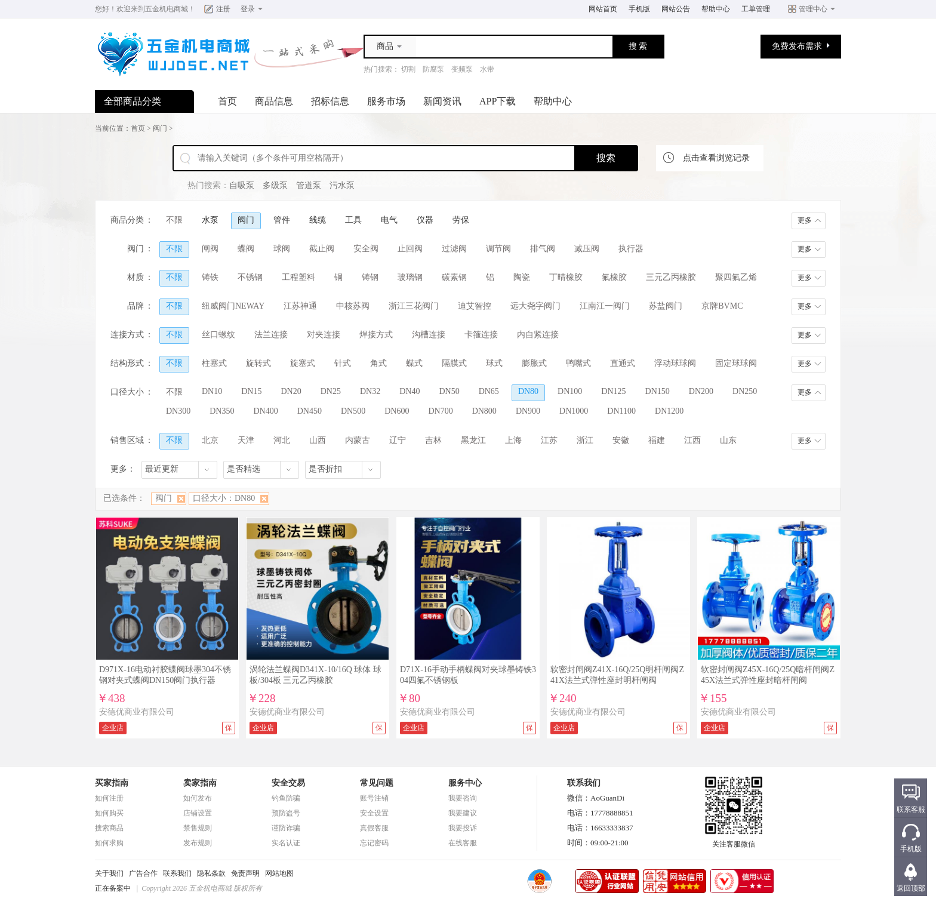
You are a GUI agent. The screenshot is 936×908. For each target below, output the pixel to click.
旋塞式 (302, 363)
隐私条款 (211, 873)
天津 (246, 440)
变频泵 (462, 69)
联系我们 (177, 873)
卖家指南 (200, 782)
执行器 (631, 248)
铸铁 (210, 277)
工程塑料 (298, 277)
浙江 (585, 440)
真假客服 (374, 828)
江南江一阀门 (605, 305)
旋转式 (258, 363)
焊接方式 (376, 334)
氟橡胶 (614, 277)
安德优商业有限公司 (136, 711)
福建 (656, 440)
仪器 (425, 220)
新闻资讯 (442, 101)
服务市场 (386, 101)
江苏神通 (300, 305)
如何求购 (109, 843)
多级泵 (275, 185)
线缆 (317, 220)
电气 (389, 220)
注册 (223, 9)
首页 (227, 101)
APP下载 (497, 101)
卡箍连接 (481, 334)
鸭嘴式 (578, 363)
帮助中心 (715, 9)
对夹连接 (323, 334)
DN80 (528, 391)
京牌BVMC (722, 305)
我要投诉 (462, 828)
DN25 (331, 391)
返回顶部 (911, 888)
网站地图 (279, 873)
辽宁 (397, 440)
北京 (210, 440)
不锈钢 (250, 277)
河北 (281, 440)
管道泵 (308, 185)
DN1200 (669, 411)
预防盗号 (286, 813)
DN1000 (573, 411)
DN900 (528, 411)
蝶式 (414, 363)
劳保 (460, 220)
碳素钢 (454, 277)
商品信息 (274, 101)
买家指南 (111, 782)
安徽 (620, 440)
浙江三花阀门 (414, 305)
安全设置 (374, 813)
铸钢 (370, 277)
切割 (408, 69)
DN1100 (621, 411)
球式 (494, 363)
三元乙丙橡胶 (671, 277)
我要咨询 (462, 798)
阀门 (160, 128)
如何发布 (197, 798)
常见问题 (376, 782)
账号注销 (374, 798)
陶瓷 (521, 277)
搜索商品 (109, 828)
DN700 (440, 411)
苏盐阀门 (665, 305)
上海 (513, 440)
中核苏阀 (353, 305)
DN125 (613, 391)
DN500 (353, 411)
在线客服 (462, 843)
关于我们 (109, 873)
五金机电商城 (166, 9)
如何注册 (109, 798)
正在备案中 (113, 888)
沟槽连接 (428, 334)
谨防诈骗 (286, 828)
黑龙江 (473, 440)
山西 (317, 440)
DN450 (309, 411)
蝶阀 (246, 248)
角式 (378, 363)
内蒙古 (357, 440)
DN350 (222, 411)
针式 (342, 363)
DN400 (265, 411)
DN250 (744, 391)
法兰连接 (271, 334)
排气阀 (542, 248)
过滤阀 (454, 248)
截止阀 (321, 248)
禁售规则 (197, 828)
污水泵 (342, 185)
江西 (692, 440)
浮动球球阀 (675, 363)
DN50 (449, 391)
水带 (487, 69)
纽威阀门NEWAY (233, 305)
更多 (805, 220)
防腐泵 (433, 69)
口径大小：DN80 (224, 498)
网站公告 (675, 9)
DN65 (489, 391)
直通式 (622, 363)
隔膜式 (454, 363)
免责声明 (245, 873)
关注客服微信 (733, 840)
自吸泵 (241, 185)
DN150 (657, 391)
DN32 (370, 391)
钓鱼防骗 (286, 798)
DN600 (396, 411)
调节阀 (498, 248)
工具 (353, 220)
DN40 (409, 391)
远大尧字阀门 (535, 305)
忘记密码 (374, 843)
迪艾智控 (474, 305)
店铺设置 (197, 813)
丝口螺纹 (218, 334)
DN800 (484, 411)
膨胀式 (534, 363)
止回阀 (410, 248)
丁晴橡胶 (566, 277)
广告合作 (143, 873)
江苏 (549, 440)
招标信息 (330, 101)
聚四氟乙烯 (736, 277)
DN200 (701, 391)
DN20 (291, 391)
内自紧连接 (538, 334)
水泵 (210, 220)
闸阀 (210, 248)
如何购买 (109, 813)
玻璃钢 (410, 277)
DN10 (212, 391)
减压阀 (586, 248)
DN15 (251, 391)
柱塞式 (214, 363)
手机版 (639, 9)
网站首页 (603, 9)
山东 (728, 440)
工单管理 (755, 9)
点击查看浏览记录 (716, 157)
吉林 (433, 440)
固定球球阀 (736, 363)
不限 (174, 220)
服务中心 (465, 782)
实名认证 (286, 843)
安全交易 (288, 782)
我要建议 (462, 813)
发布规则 (197, 843)
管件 (281, 220)
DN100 (570, 391)
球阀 (281, 248)
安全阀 (365, 248)
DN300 (178, 411)
